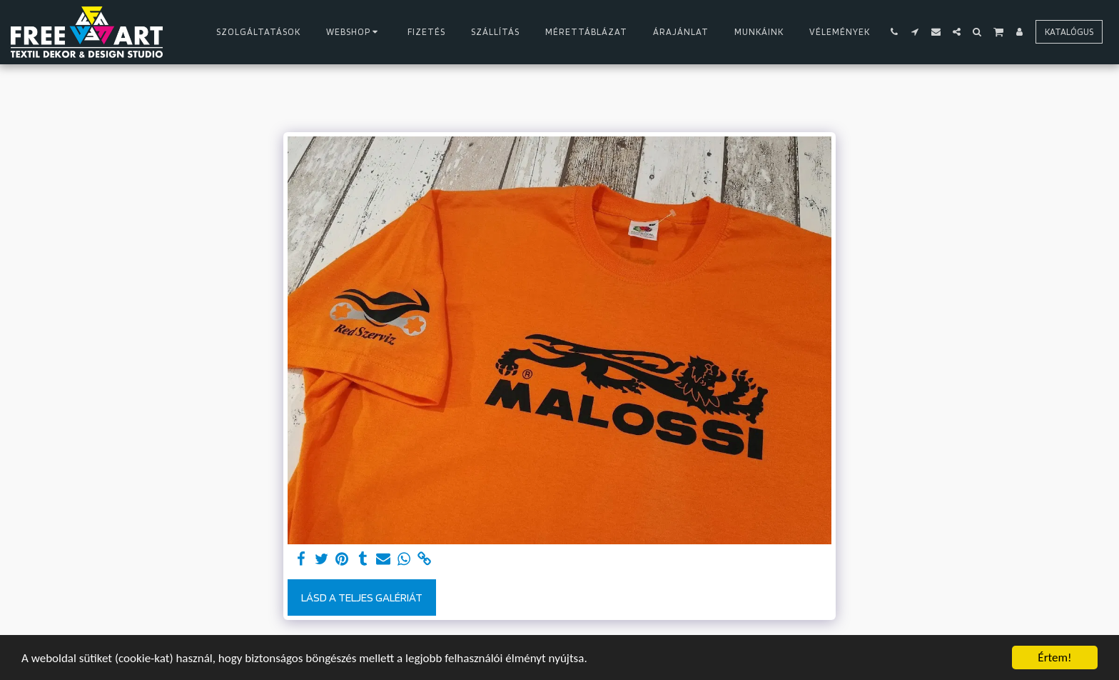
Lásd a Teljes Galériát (361, 597)
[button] (894, 31)
